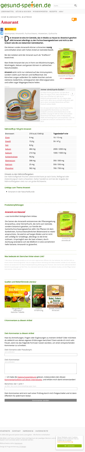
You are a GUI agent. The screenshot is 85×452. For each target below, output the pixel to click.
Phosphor (9, 168)
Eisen (7, 137)
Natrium (8, 164)
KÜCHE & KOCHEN (23, 11)
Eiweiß (8, 141)
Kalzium (8, 153)
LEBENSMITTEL (7, 11)
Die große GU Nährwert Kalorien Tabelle (17, 310)
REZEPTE (53, 11)
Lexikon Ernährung (38, 309)
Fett (6, 145)
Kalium (8, 149)
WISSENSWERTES (40, 11)
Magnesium (10, 160)
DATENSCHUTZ (42, 431)
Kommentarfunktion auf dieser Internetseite (23, 379)
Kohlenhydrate (11, 156)
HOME (3, 17)
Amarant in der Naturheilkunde (21, 191)
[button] (1, 29)
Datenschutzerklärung (65, 442)
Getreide (27, 17)
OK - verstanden (69, 446)
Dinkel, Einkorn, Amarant (55, 309)
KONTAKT (16, 431)
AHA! (61, 11)
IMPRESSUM (28, 431)
